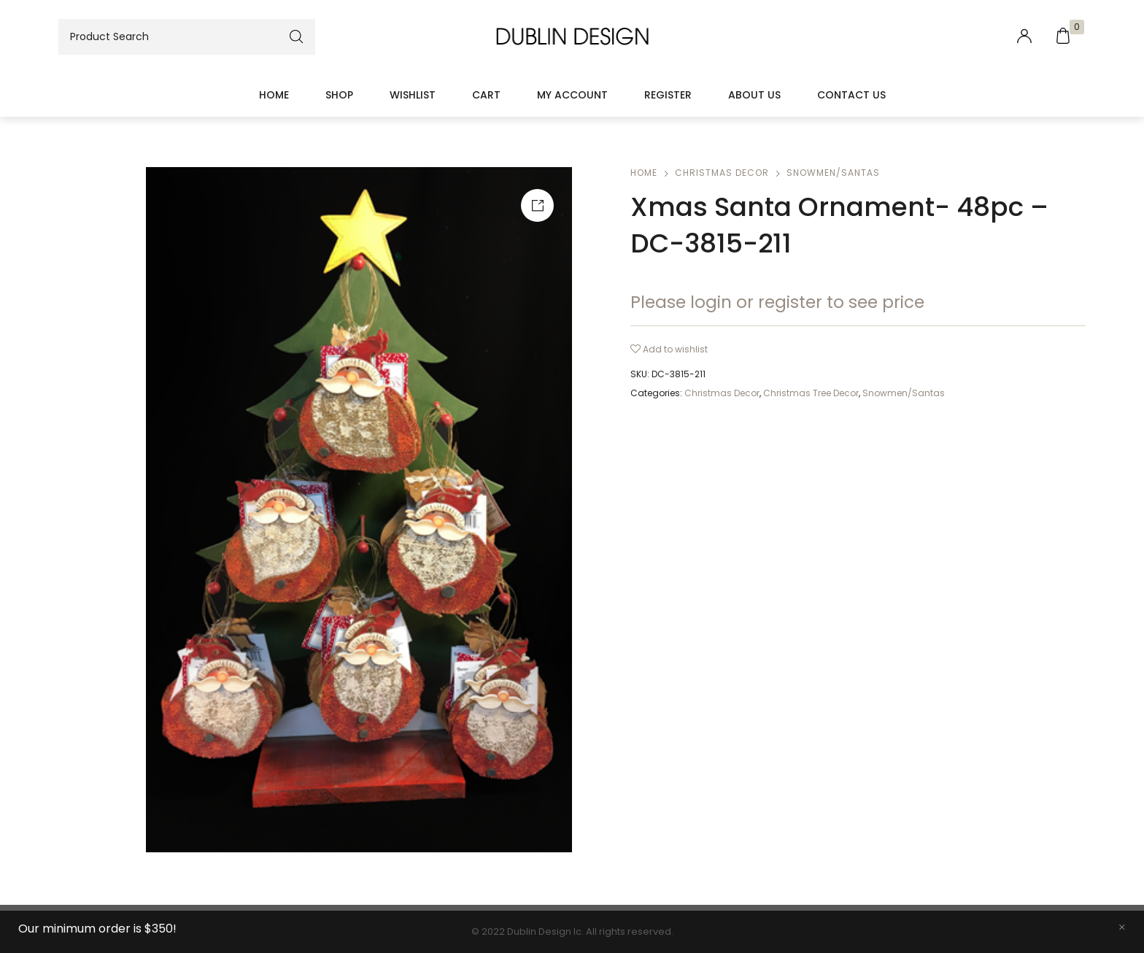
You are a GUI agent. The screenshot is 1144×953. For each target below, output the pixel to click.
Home (274, 95)
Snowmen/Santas (833, 172)
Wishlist (413, 95)
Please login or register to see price (777, 302)
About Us (754, 95)
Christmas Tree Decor (811, 393)
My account (572, 95)
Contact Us (851, 95)
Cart (486, 95)
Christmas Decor (722, 172)
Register (668, 95)
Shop (339, 95)
